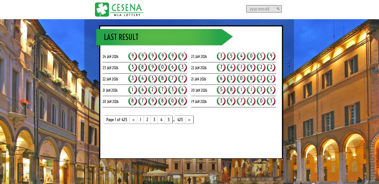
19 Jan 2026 (199, 101)
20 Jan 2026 (199, 90)
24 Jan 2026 (110, 57)
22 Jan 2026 (199, 68)
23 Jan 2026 (199, 57)
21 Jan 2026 (198, 79)
